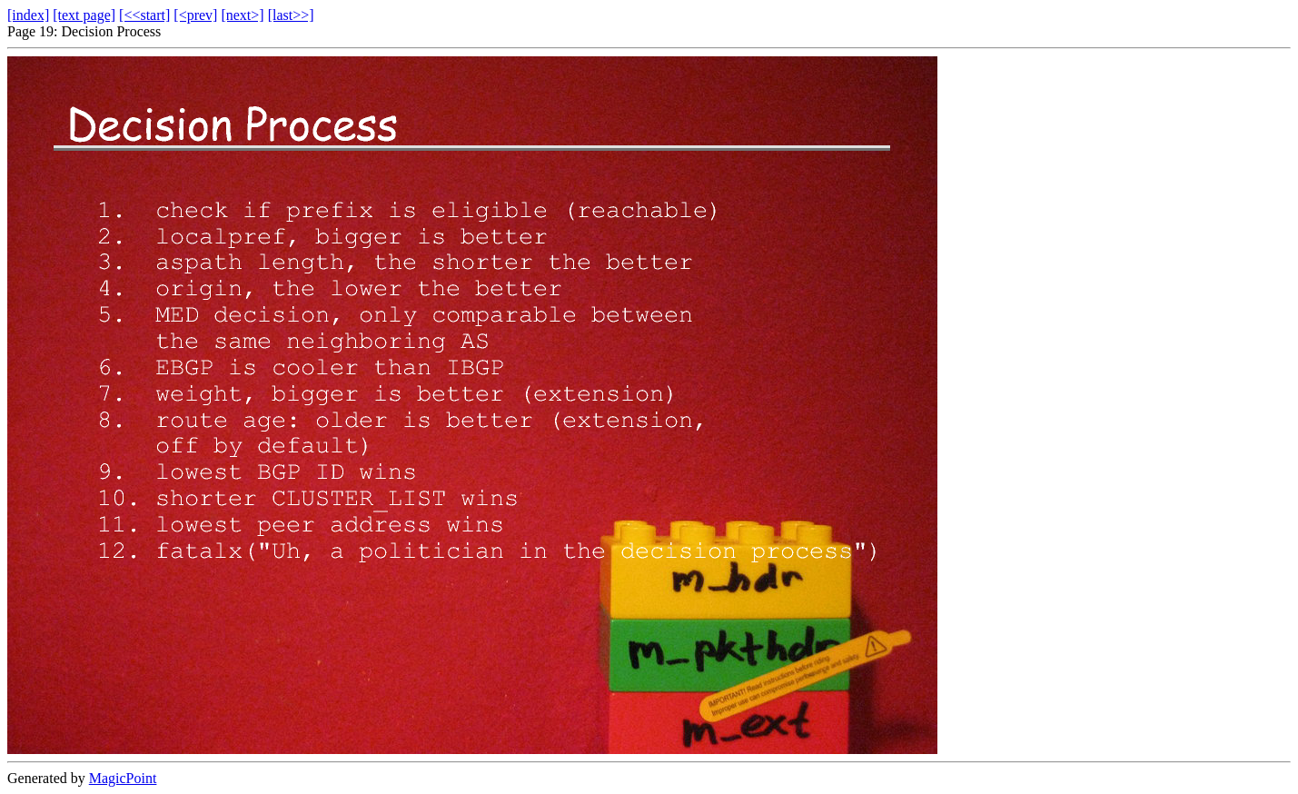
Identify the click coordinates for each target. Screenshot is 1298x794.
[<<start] (144, 15)
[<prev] (195, 15)
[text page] (84, 15)
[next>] (242, 15)
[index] (28, 15)
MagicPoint (123, 778)
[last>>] (291, 15)
